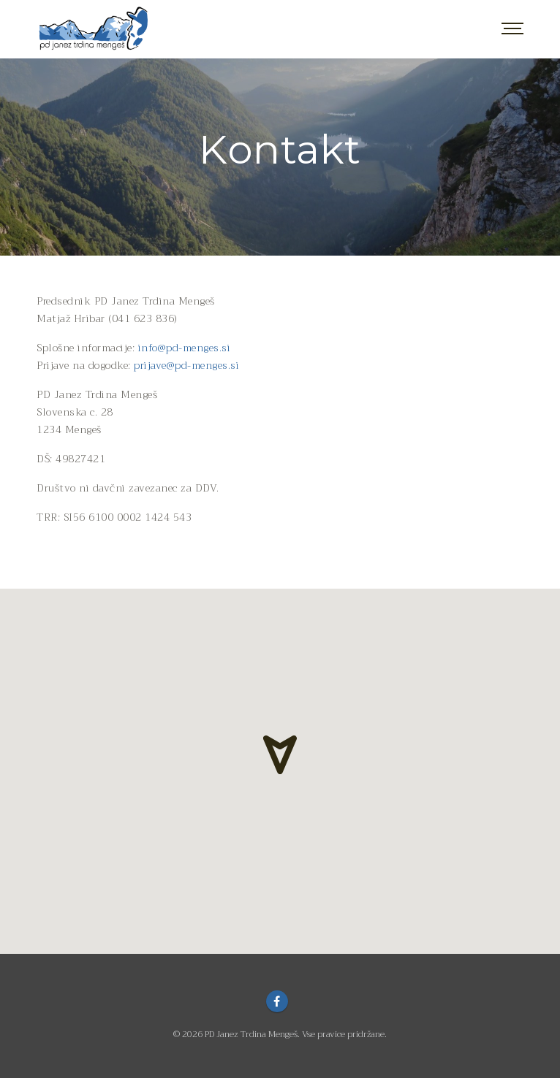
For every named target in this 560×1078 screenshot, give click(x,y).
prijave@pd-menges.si (186, 365)
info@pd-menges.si (184, 347)
